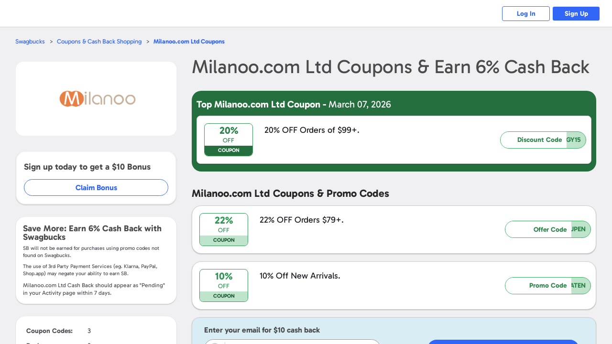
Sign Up (576, 14)
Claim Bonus (96, 187)
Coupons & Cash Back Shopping (99, 41)
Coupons (189, 41)
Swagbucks (30, 41)
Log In (526, 14)
